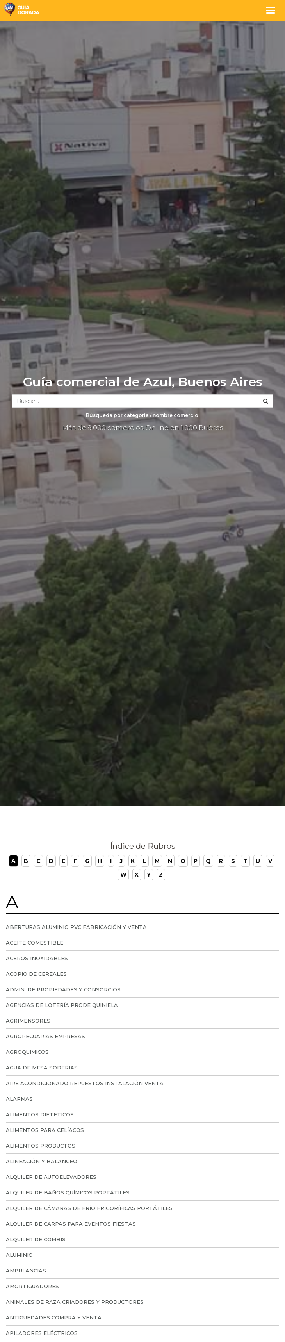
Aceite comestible (34, 942)
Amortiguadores (32, 1286)
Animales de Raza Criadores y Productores (75, 1302)
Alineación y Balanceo (41, 1161)
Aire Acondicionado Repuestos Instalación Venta (85, 1083)
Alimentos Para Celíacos (45, 1130)
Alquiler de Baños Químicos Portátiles (68, 1192)
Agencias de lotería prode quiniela (62, 1005)
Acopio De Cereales (36, 974)
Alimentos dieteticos (40, 1114)
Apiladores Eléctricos (42, 1333)
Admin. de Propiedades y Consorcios (63, 989)
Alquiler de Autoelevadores (51, 1177)
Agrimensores (28, 1021)
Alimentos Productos (40, 1145)
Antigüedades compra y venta (54, 1317)
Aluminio (19, 1255)
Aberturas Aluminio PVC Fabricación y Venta (76, 927)
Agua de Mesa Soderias (42, 1067)
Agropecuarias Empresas (45, 1036)
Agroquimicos (27, 1052)
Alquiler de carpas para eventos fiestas (71, 1224)
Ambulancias (26, 1270)
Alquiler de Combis (36, 1239)
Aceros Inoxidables (37, 958)
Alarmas (19, 1099)
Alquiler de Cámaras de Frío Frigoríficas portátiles (89, 1208)
